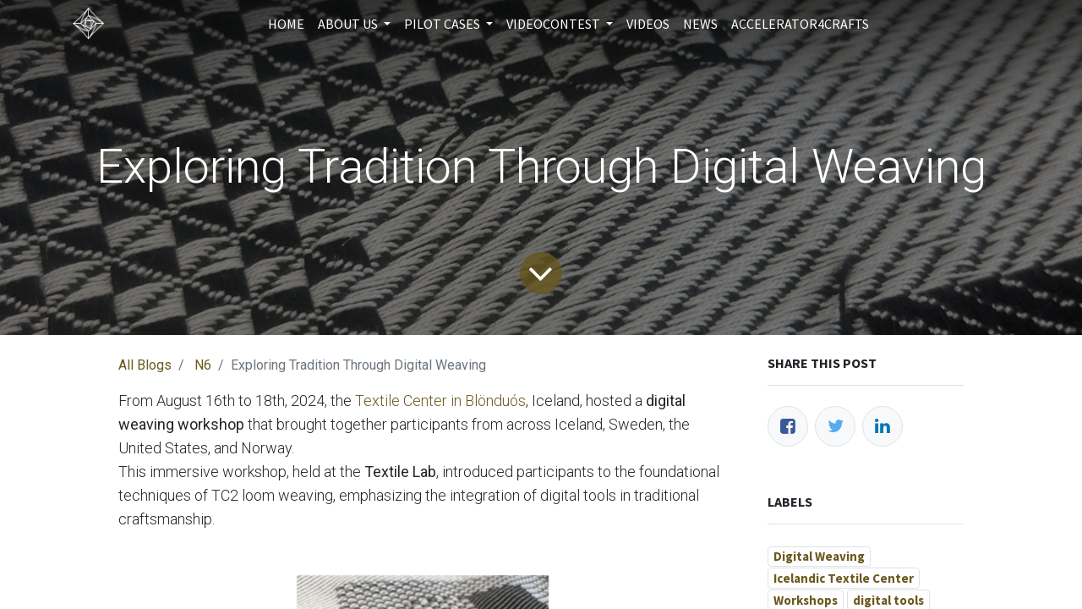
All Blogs (145, 365)
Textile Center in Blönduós (440, 400)
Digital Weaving (819, 556)
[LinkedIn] (882, 426)
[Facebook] (788, 426)
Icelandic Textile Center (843, 578)
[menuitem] (286, 24)
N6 (202, 365)
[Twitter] (835, 426)
